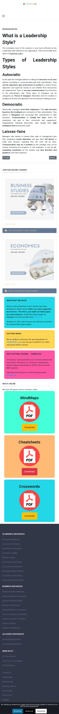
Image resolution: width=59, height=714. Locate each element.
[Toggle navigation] (3, 16)
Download (29, 427)
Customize (41, 711)
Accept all (17, 711)
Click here (38, 317)
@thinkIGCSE (12, 375)
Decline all (29, 711)
